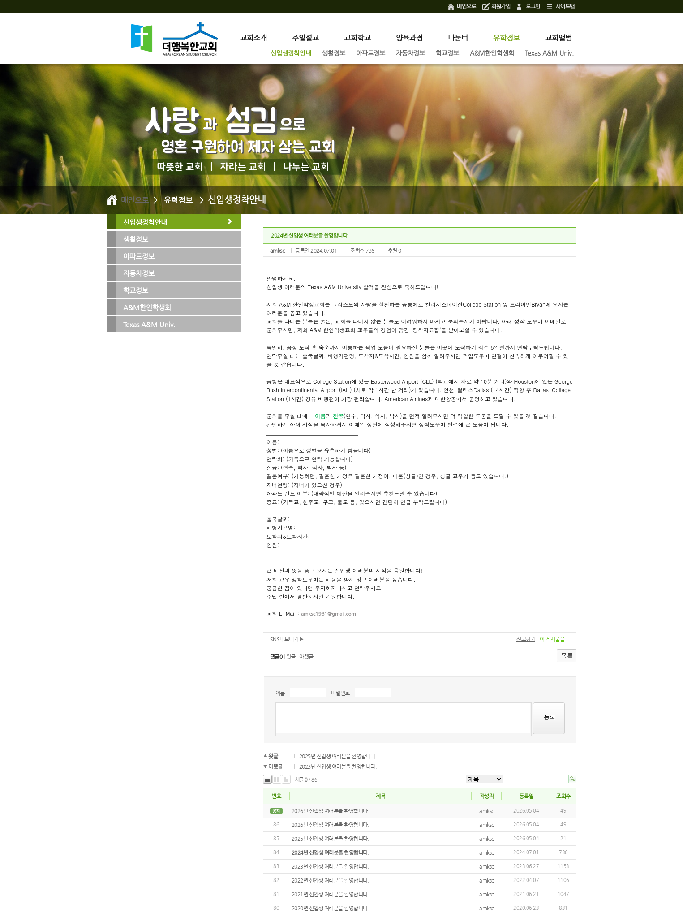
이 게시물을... (554, 639)
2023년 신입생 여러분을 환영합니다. (338, 766)
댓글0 (276, 656)
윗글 (291, 656)
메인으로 (466, 6)
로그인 (533, 6)
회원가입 (500, 6)
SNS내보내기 (287, 639)
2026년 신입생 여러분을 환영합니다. (330, 811)
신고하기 (525, 639)
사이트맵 (565, 6)
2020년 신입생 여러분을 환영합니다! (331, 908)
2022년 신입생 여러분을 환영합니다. (330, 880)
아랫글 (306, 656)
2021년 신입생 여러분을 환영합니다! (331, 894)
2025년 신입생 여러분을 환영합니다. (338, 756)
